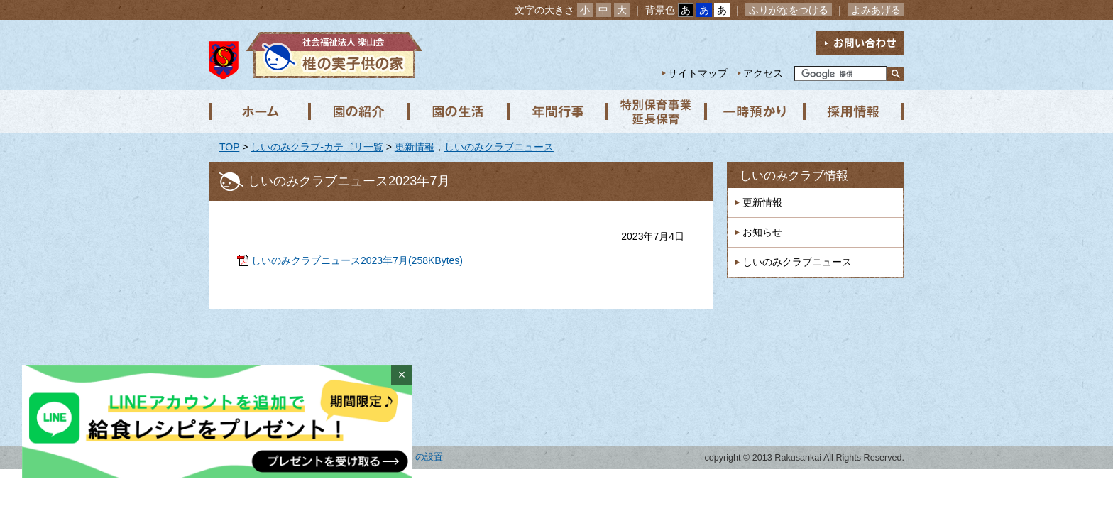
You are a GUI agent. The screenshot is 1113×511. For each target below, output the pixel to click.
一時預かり (755, 111)
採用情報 (854, 111)
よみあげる (876, 10)
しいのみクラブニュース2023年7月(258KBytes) (357, 260)
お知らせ (762, 232)
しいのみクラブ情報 (794, 175)
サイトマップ (698, 73)
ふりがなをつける (788, 10)
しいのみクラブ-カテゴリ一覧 (317, 147)
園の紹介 (357, 111)
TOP (229, 147)
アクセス (763, 73)
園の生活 (457, 111)
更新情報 (414, 147)
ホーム (258, 111)
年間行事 (556, 111)
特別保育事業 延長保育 (656, 111)
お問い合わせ (860, 43)
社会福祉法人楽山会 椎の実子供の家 (331, 55)
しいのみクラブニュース (499, 147)
